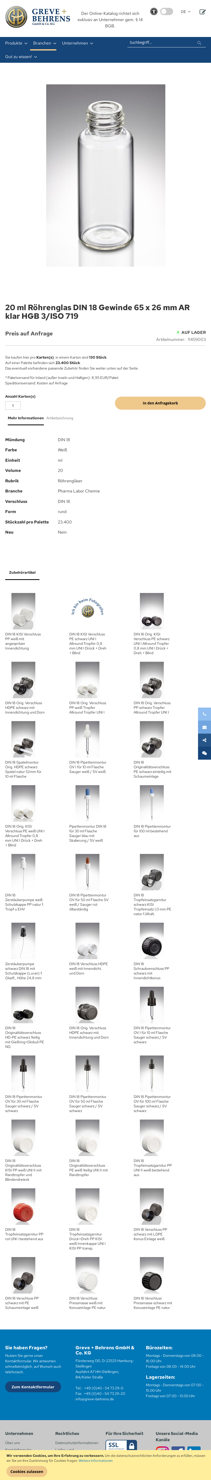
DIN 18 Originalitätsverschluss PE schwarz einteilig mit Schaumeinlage (152, 769)
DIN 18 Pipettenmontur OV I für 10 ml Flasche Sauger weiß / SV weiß (87, 767)
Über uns (12, 1442)
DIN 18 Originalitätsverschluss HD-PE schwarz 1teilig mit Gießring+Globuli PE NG (24, 1037)
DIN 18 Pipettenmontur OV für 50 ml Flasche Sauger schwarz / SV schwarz (87, 1103)
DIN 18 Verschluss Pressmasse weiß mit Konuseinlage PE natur (87, 1303)
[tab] (24, 420)
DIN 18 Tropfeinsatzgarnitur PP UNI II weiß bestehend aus (153, 1167)
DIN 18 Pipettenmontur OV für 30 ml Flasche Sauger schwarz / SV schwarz (23, 1103)
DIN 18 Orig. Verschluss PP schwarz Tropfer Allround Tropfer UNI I (152, 708)
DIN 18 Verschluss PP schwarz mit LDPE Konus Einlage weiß (150, 1234)
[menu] (62, 50)
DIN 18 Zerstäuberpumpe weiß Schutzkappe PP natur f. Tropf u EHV (24, 902)
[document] (106, 1465)
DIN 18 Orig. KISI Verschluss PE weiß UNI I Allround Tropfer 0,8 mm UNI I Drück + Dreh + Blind (25, 835)
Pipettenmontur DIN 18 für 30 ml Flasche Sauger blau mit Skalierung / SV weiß (87, 833)
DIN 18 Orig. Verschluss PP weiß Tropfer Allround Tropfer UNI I (87, 708)
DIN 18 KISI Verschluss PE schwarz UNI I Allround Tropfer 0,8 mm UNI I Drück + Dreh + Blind (87, 643)
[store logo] (37, 17)
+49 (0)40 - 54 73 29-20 (104, 1393)
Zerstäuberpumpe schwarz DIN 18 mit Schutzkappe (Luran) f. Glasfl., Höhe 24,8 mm (24, 970)
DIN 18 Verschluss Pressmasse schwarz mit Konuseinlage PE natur (153, 1303)
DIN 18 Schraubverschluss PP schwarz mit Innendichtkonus (151, 970)
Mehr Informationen (26, 418)
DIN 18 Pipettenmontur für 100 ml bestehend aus (152, 831)
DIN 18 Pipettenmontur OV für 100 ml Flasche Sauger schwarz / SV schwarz (152, 1103)
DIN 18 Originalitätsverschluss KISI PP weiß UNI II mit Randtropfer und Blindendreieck (23, 1170)
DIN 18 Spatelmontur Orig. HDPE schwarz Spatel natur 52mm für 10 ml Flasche (23, 769)
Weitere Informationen (96, 1460)
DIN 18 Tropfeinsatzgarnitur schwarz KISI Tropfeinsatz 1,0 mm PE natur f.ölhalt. (152, 904)
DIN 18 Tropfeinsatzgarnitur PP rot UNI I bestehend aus (24, 1234)
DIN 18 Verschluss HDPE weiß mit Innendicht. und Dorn (88, 968)
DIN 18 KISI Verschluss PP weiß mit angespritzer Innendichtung (23, 641)
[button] (185, 12)
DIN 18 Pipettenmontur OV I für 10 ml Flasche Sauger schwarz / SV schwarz (152, 1035)
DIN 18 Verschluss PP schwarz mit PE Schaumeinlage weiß (22, 1303)
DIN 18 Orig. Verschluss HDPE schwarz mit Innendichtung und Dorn (25, 708)
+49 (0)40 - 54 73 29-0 (103, 1388)
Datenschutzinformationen (76, 1442)
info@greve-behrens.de (95, 1399)
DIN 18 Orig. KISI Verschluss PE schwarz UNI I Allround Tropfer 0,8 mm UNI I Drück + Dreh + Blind (151, 643)
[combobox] (166, 42)
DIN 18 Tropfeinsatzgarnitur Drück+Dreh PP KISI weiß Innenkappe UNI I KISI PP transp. (87, 1239)
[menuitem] (15, 43)
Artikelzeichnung (59, 418)
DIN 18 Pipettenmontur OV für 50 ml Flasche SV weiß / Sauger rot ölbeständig (88, 902)
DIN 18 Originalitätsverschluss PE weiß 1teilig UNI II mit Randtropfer (88, 1167)
